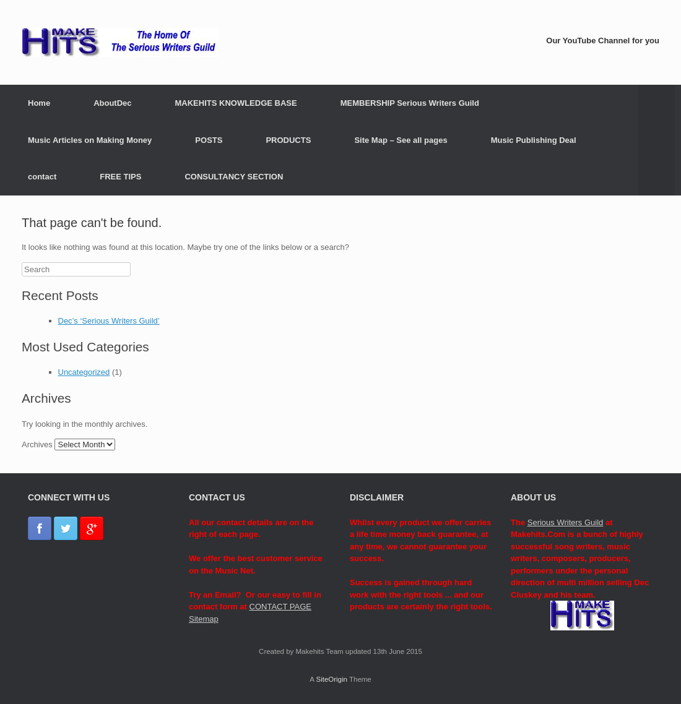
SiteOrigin (331, 679)
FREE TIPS (120, 176)
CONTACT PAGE (280, 606)
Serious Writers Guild (565, 522)
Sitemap (204, 619)
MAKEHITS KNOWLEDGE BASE (236, 103)
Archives (37, 444)
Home (39, 103)
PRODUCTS (288, 140)
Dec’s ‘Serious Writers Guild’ (109, 320)
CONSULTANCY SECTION (233, 176)
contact (42, 176)
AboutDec (112, 103)
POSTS (208, 140)
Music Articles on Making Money (90, 140)
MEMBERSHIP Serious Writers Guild (409, 103)
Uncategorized (84, 372)
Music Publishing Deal (533, 140)
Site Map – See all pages (400, 140)
